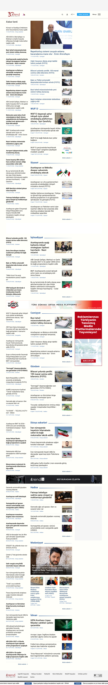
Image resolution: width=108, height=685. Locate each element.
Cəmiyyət (35, 312)
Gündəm (35, 366)
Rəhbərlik (47, 674)
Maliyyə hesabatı (36, 674)
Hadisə (34, 487)
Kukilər (32, 677)
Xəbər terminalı (83, 14)
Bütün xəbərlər (66, 158)
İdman (34, 615)
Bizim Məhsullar (57, 674)
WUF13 (34, 108)
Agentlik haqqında (23, 674)
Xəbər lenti (12, 21)
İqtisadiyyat (37, 237)
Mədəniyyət (37, 542)
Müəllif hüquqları (70, 674)
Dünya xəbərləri (39, 422)
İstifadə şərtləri (82, 674)
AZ (72, 14)
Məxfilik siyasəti (23, 677)
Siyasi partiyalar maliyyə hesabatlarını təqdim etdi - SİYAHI (60, 683)
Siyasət (34, 162)
